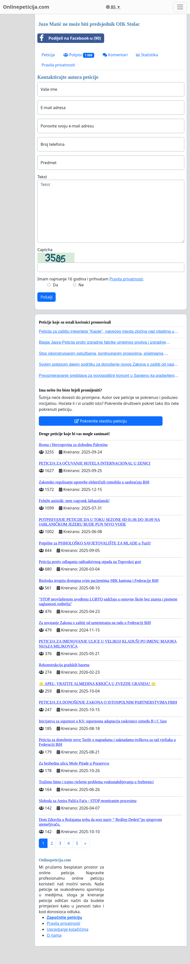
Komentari (115, 55)
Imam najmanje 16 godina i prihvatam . (90, 279)
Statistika (147, 55)
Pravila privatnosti (58, 65)
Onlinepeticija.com (26, 6)
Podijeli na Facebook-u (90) (69, 38)
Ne (81, 285)
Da (55, 285)
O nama (54, 935)
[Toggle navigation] (180, 7)
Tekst (42, 177)
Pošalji (46, 297)
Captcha (44, 249)
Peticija (48, 55)
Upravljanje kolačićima (67, 929)
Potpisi (78, 55)
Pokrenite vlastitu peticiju (100, 421)
